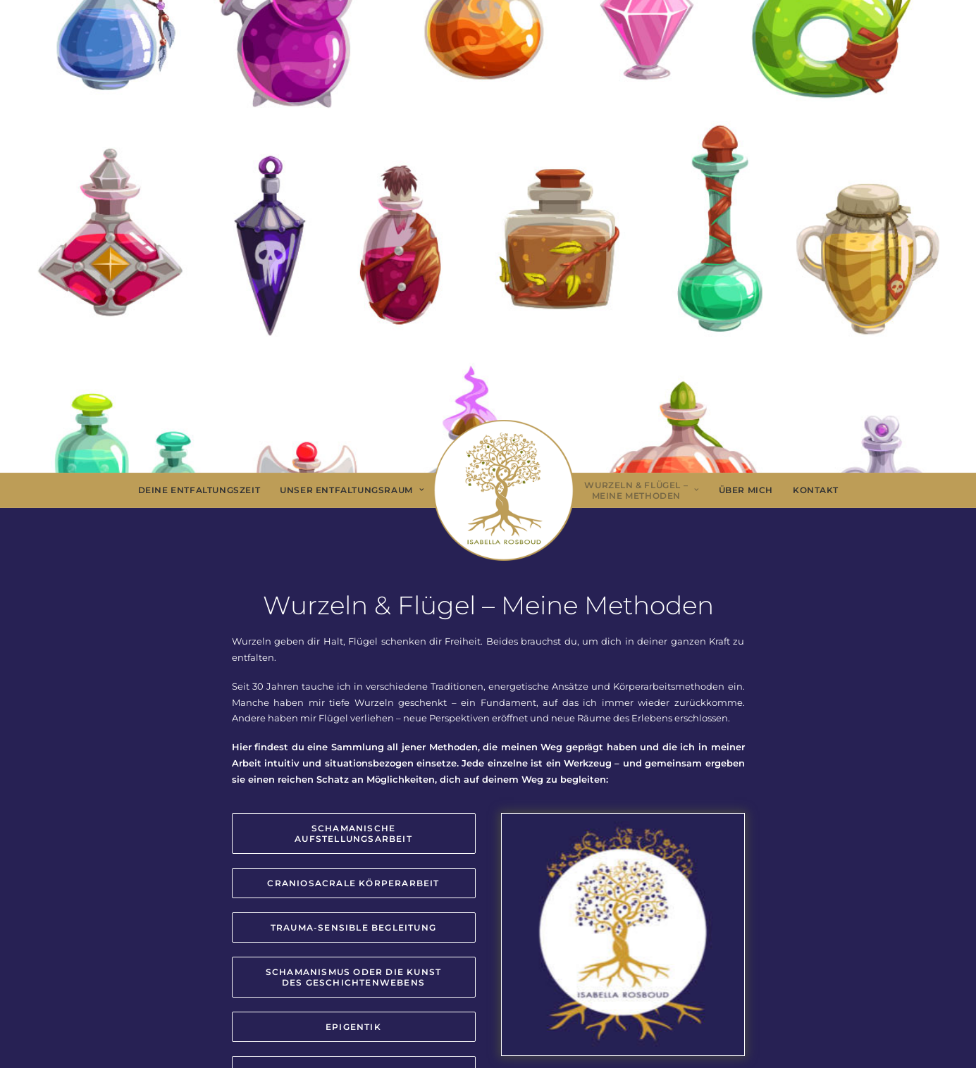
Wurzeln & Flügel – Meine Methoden (641, 491)
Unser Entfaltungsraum (352, 490)
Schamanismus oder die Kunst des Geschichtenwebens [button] (355, 977)
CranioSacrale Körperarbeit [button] (353, 883)
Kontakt (815, 490)
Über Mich (746, 490)
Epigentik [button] (353, 1027)
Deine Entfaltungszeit (199, 490)
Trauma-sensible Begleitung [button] (353, 927)
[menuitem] (199, 490)
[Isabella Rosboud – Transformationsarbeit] (503, 490)
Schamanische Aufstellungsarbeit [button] (353, 833)
